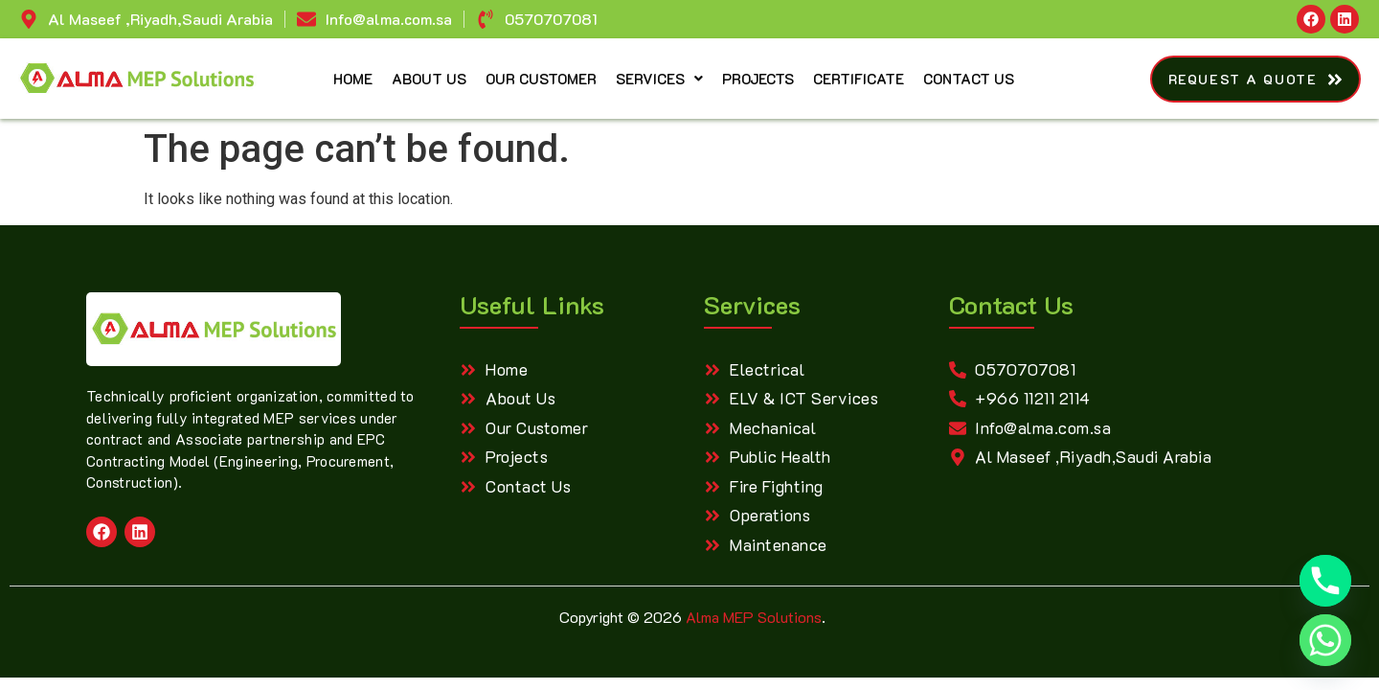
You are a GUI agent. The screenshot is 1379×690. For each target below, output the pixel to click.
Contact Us (968, 78)
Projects (758, 78)
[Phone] (1325, 581)
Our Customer (541, 78)
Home (353, 78)
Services (659, 78)
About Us (429, 78)
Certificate (858, 78)
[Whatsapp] (1325, 640)
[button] (659, 79)
